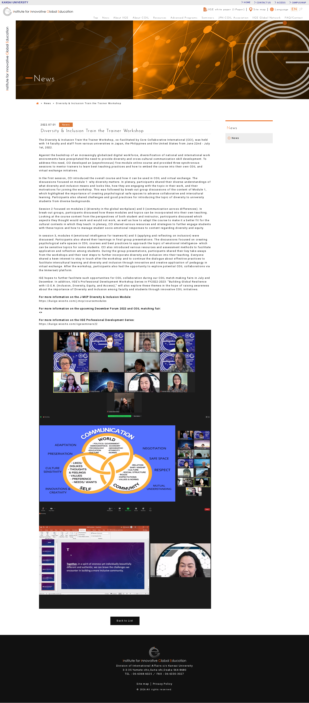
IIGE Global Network (266, 18)
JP (301, 9)
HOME (247, 2)
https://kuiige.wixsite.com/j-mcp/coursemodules (74, 300)
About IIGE (120, 18)
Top (95, 18)
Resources (160, 18)
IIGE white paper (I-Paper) (224, 9)
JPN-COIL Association (234, 18)
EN (294, 9)
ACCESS (281, 2)
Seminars (208, 18)
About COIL (141, 18)
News (105, 18)
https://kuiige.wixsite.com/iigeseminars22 (69, 323)
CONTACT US (264, 2)
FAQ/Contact (294, 18)
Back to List (125, 620)
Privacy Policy (162, 683)
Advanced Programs (184, 18)
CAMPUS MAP (299, 2)
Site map (257, 9)
